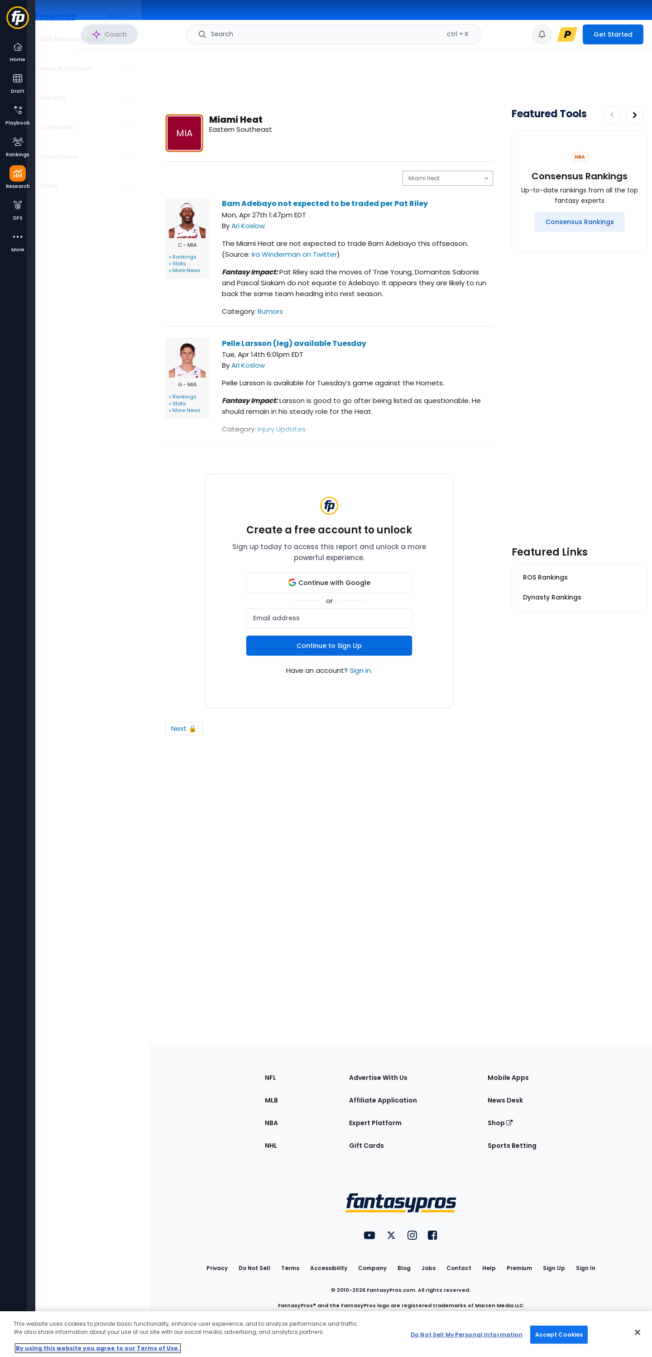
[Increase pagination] (635, 115)
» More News (185, 270)
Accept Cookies (559, 1334)
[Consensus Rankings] (580, 222)
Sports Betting (512, 1145)
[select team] (448, 178)
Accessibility (328, 1268)
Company (372, 1268)
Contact (458, 1268)
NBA (271, 1122)
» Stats (177, 263)
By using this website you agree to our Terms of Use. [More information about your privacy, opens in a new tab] (98, 1348)
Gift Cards (366, 1145)
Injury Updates (282, 429)
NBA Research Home (81, 38)
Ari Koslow (248, 225)
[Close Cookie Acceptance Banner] (637, 1333)
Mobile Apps (508, 1077)
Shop (500, 1122)
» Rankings (183, 256)
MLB (271, 1100)
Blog (404, 1268)
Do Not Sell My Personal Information (467, 1334)
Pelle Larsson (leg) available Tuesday (294, 343)
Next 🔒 (184, 728)
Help (489, 1268)
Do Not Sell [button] (254, 1268)
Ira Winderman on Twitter (294, 254)
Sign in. (361, 670)
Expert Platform (375, 1122)
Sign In (585, 1268)
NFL (270, 1077)
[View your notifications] (542, 34)
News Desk (505, 1100)
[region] (326, 1334)
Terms (290, 1268)
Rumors (270, 311)
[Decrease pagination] (612, 115)
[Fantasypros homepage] (17, 22)
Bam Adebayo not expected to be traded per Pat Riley (325, 203)
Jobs (429, 1268)
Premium (519, 1268)
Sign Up (554, 1268)
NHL (271, 1145)
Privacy (217, 1268)
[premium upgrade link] (567, 34)
